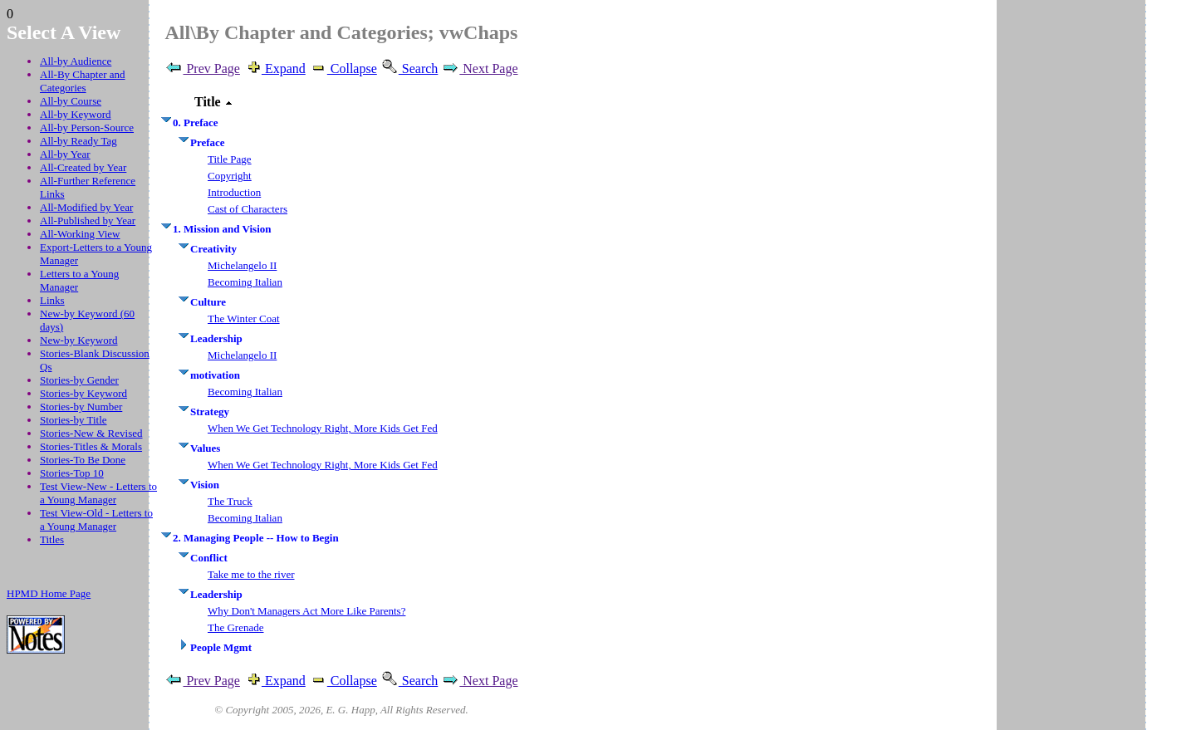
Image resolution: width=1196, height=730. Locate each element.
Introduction (234, 192)
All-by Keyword (75, 114)
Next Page (479, 68)
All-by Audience (75, 61)
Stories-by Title (73, 420)
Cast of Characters (247, 209)
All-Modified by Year (86, 207)
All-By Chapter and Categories (82, 81)
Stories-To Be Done (82, 459)
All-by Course (70, 101)
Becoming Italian (245, 282)
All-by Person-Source (87, 127)
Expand (274, 68)
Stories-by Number (81, 406)
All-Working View (80, 234)
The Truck (230, 501)
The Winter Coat (244, 318)
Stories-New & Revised (91, 433)
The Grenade (236, 627)
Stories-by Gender (79, 380)
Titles (52, 539)
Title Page (230, 159)
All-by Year (65, 154)
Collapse (343, 68)
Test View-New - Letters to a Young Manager (98, 493)
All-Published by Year (87, 220)
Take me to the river (251, 574)
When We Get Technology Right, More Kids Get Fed (323, 428)
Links (52, 300)
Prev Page (201, 68)
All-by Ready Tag (78, 141)
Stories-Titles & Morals (91, 446)
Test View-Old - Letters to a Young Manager (96, 519)
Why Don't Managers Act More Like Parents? (306, 611)
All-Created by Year (83, 167)
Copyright (230, 175)
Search (409, 68)
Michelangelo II (242, 265)
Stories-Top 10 (72, 473)
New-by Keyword (79, 340)
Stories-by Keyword (83, 393)
